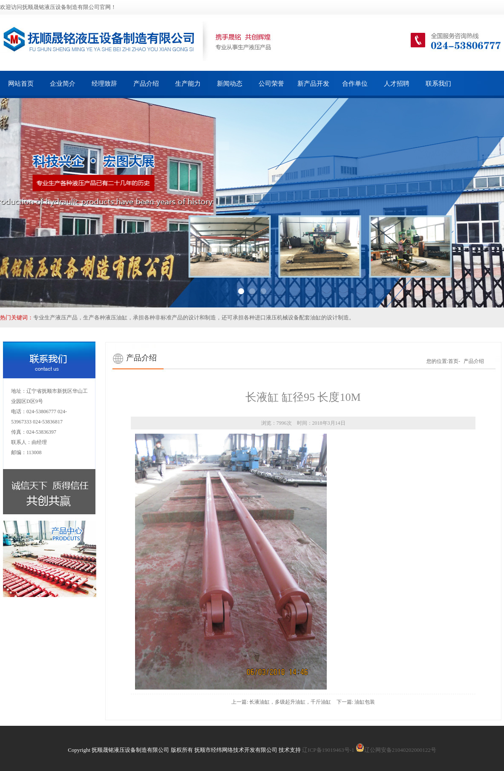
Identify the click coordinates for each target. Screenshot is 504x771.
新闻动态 (229, 83)
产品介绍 (146, 83)
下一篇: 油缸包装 (356, 702)
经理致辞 (104, 83)
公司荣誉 (271, 83)
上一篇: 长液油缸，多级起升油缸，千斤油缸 (281, 702)
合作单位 (355, 83)
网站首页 (21, 83)
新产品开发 (313, 83)
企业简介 (62, 83)
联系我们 (438, 83)
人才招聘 (396, 83)
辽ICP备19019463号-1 (328, 750)
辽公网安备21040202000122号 (396, 750)
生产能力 (188, 83)
